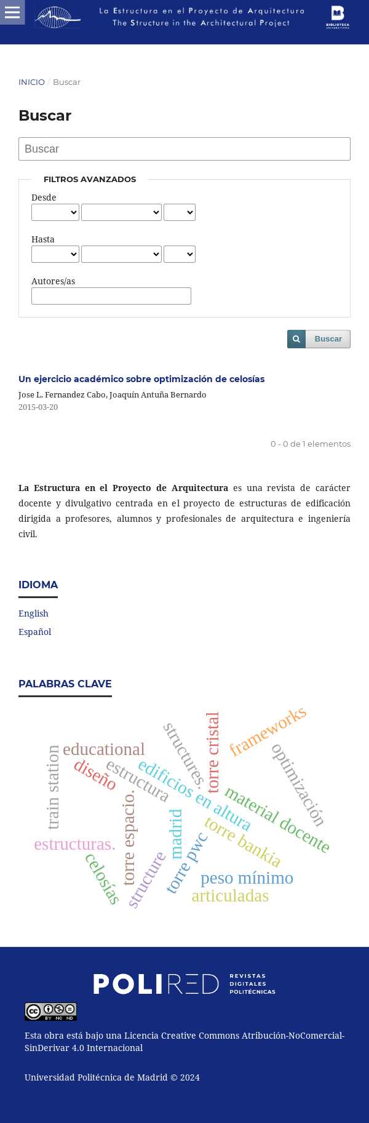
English (33, 613)
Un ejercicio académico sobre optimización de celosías (141, 379)
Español (34, 631)
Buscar (328, 338)
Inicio (31, 82)
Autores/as (53, 281)
